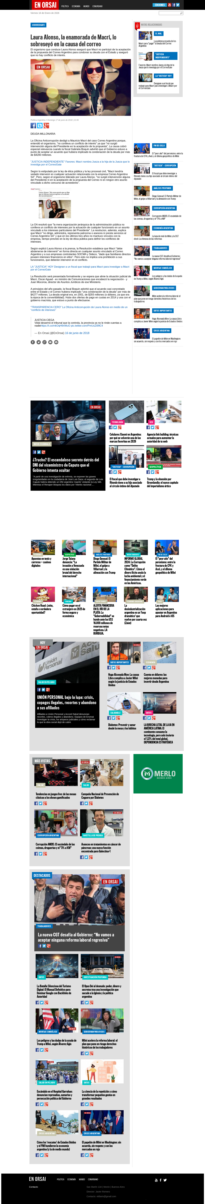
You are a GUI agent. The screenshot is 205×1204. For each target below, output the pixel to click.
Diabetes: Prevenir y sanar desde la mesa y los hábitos (122, 726)
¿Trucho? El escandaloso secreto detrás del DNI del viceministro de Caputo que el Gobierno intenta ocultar (66, 465)
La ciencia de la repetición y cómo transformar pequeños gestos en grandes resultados (99, 1094)
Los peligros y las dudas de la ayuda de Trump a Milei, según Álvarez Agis (158, 277)
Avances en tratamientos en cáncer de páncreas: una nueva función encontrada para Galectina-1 (101, 847)
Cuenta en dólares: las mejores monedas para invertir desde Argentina (156, 678)
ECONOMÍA (76, 6)
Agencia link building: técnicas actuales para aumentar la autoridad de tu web (162, 437)
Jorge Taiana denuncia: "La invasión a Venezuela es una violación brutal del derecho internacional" (73, 567)
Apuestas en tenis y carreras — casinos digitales (41, 562)
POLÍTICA (65, 6)
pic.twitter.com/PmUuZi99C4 (87, 325)
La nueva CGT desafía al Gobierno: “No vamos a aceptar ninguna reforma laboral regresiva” (157, 257)
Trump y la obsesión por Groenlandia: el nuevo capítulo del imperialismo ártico (162, 482)
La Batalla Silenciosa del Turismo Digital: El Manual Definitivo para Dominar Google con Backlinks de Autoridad (54, 991)
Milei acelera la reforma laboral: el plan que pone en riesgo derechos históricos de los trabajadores (157, 299)
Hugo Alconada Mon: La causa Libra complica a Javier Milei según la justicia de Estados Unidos (158, 320)
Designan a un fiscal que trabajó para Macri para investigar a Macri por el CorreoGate (158, 86)
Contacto (33, 1187)
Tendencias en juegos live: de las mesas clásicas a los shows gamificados (56, 795)
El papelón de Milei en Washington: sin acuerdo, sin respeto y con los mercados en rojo (157, 340)
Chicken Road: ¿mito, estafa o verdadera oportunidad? (42, 609)
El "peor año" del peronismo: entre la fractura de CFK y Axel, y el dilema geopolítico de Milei (158, 154)
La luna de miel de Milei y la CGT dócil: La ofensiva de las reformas (156, 237)
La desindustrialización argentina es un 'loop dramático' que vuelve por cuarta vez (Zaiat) (135, 614)
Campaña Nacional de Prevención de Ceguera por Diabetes (100, 795)
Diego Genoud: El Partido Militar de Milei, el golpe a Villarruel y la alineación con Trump (157, 197)
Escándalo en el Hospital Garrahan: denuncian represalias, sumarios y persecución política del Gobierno (55, 1094)
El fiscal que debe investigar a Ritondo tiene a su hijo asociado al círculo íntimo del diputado (155, 176)
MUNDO (86, 6)
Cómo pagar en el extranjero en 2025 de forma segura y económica (74, 611)
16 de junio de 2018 (77, 333)
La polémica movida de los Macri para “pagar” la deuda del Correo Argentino (157, 43)
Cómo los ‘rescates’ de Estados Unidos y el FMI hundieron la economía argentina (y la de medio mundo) (56, 1145)
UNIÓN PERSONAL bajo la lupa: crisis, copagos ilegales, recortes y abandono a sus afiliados (66, 702)
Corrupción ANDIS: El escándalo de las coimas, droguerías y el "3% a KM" (157, 217)
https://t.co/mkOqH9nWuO (55, 325)
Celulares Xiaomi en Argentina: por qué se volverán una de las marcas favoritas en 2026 (125, 437)
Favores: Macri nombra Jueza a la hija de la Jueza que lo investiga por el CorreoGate (156, 66)
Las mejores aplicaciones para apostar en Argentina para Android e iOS (166, 611)
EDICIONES (160, 5)
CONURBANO (97, 6)
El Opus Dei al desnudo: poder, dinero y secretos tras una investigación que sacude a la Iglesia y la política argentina (101, 991)
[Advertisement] (15, 68)
